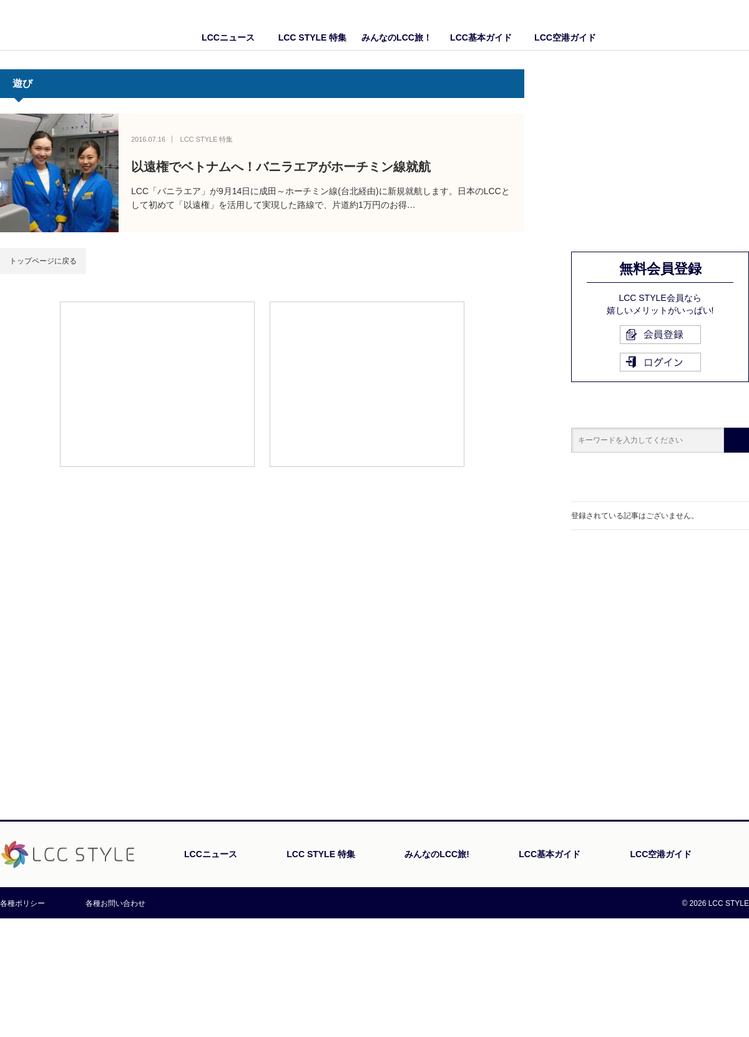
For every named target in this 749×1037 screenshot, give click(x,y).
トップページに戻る (43, 261)
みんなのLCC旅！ (396, 37)
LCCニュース (228, 37)
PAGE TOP (714, 914)
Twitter (739, 25)
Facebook (714, 25)
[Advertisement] (157, 383)
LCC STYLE (73, 24)
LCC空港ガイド (565, 37)
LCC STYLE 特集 (312, 37)
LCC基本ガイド (481, 37)
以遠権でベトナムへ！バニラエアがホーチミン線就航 (281, 167)
